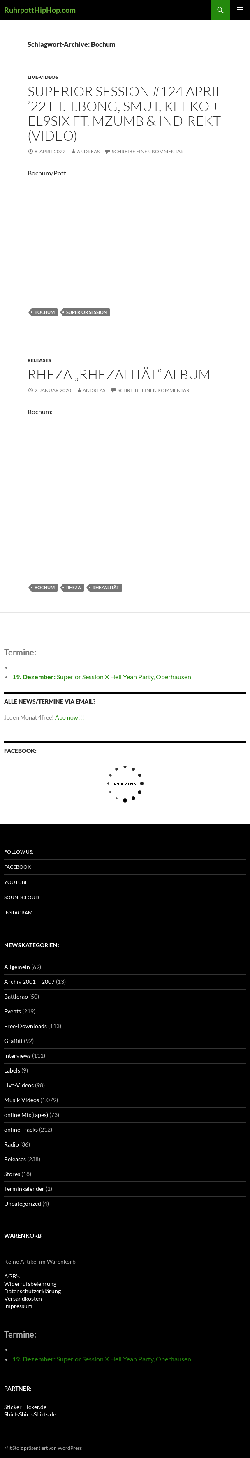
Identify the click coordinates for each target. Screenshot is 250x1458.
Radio (11, 1144)
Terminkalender (24, 1188)
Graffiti (13, 1040)
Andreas (88, 151)
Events (12, 1011)
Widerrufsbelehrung (30, 1283)
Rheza (73, 587)
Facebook (17, 867)
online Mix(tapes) (26, 1114)
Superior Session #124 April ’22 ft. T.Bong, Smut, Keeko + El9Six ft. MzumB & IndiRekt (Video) (125, 113)
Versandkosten (23, 1298)
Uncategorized (22, 1203)
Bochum (45, 312)
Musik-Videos (21, 1099)
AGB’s (12, 1276)
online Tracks (21, 1129)
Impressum (18, 1305)
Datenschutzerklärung (32, 1290)
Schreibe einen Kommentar (148, 151)
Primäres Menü (240, 10)
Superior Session (86, 312)
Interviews (17, 1055)
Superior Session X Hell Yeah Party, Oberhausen (101, 677)
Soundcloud (21, 897)
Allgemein (17, 966)
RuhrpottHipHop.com (40, 9)
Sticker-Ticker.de (25, 1406)
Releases (39, 360)
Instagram (18, 912)
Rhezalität (106, 587)
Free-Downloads (25, 1025)
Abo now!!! (69, 717)
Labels (12, 1070)
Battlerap (16, 996)
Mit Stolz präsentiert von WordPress (43, 1448)
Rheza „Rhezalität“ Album (119, 374)
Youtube (16, 882)
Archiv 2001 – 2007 (29, 981)
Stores (12, 1173)
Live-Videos (43, 77)
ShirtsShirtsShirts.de (30, 1414)
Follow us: (18, 852)
